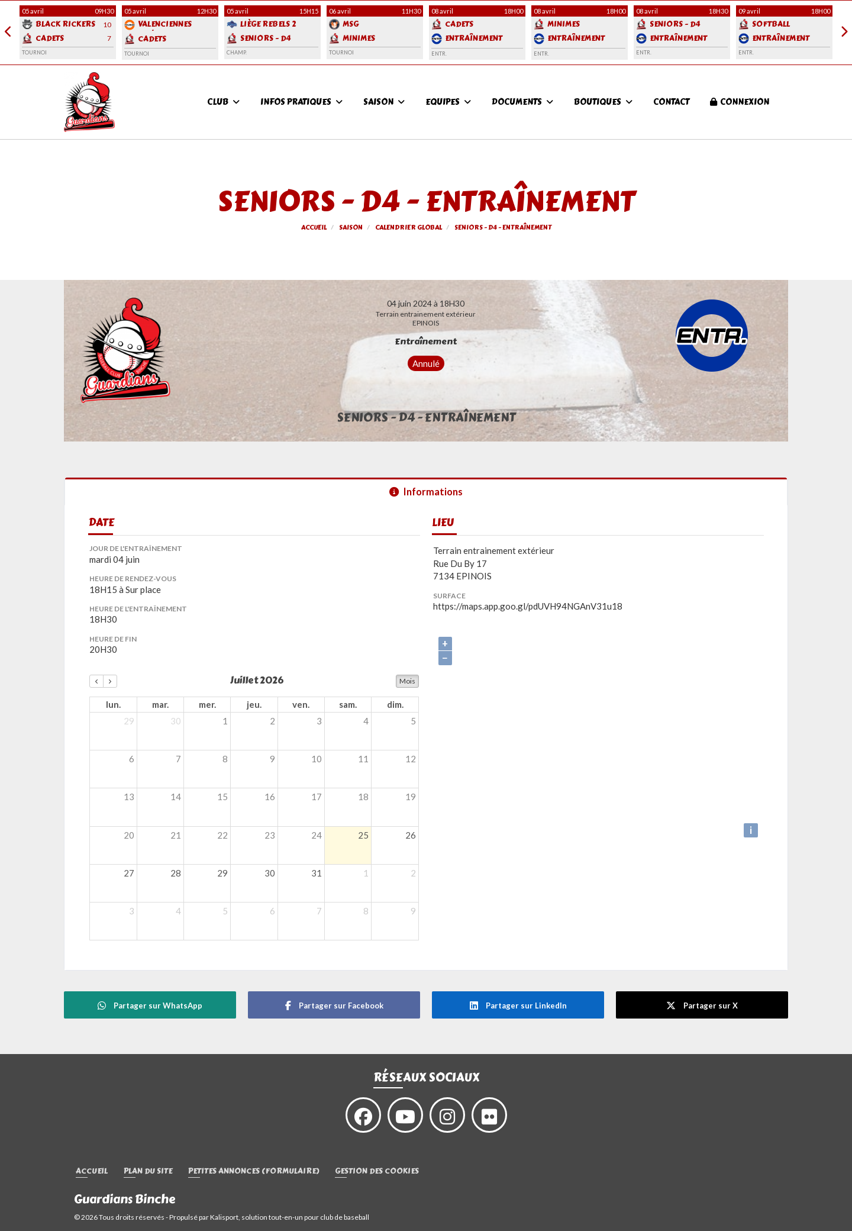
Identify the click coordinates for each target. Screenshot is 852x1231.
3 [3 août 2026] (131, 910)
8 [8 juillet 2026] (225, 758)
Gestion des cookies (377, 1171)
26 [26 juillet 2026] (410, 835)
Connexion (739, 102)
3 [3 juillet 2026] (319, 721)
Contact (671, 102)
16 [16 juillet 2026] (269, 796)
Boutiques (603, 102)
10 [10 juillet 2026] (316, 758)
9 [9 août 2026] (413, 910)
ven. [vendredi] (300, 704)
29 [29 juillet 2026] (222, 873)
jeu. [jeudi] (254, 704)
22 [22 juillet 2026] (222, 835)
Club (223, 102)
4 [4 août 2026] (178, 910)
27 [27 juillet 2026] (129, 873)
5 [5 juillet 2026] (413, 721)
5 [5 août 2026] (225, 910)
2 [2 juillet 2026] (272, 721)
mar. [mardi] (160, 704)
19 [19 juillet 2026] (410, 796)
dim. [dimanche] (395, 704)
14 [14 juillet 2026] (175, 796)
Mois (407, 680)
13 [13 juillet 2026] (129, 796)
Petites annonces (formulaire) (253, 1171)
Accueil (92, 1171)
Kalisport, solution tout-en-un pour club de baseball (289, 1217)
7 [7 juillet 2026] (178, 758)
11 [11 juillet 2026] (363, 758)
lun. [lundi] (113, 704)
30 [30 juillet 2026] (269, 873)
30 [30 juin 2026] (175, 721)
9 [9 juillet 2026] (272, 758)
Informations (426, 492)
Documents (522, 102)
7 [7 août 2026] (319, 910)
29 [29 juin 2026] (129, 721)
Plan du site (148, 1171)
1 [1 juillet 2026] (225, 721)
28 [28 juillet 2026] (175, 873)
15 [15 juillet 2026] (222, 796)
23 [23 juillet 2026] (269, 835)
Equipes (448, 102)
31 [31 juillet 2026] (316, 873)
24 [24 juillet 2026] (316, 835)
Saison (384, 102)
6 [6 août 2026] (272, 910)
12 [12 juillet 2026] (410, 758)
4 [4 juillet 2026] (366, 721)
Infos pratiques (301, 102)
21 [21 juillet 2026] (175, 835)
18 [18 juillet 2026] (363, 796)
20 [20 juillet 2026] (129, 835)
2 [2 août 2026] (413, 873)
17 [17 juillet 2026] (316, 796)
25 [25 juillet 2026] (363, 835)
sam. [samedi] (348, 704)
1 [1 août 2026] (366, 873)
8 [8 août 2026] (366, 910)
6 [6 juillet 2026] (131, 758)
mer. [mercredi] (207, 704)
